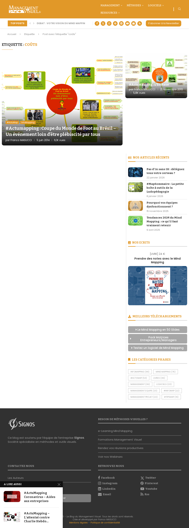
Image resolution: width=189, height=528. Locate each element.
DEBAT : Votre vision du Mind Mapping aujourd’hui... (71, 23)
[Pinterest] (115, 23)
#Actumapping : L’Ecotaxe (149, 84)
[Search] (179, 9)
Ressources (109, 12)
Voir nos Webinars (110, 457)
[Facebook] (97, 23)
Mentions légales (78, 522)
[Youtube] (127, 23)
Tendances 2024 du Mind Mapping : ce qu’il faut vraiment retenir (164, 221)
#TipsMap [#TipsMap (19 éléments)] (171, 396)
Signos (79, 438)
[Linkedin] (121, 23)
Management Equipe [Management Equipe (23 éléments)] (143, 390)
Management (110, 5)
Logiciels (154, 5)
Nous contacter (18, 486)
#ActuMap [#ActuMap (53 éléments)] (138, 377)
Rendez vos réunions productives (120, 448)
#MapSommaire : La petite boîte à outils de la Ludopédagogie (165, 187)
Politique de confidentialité (105, 522)
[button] (30, 23)
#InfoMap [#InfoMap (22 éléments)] (171, 390)
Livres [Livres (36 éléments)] (159, 377)
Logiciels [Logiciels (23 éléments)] (164, 384)
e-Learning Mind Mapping (115, 431)
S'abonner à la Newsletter (163, 23)
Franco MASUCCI (21, 140)
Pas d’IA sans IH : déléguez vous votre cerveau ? (165, 171)
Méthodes (134, 5)
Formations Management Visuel (120, 439)
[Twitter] (103, 23)
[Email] (133, 23)
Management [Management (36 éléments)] (140, 384)
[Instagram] (109, 23)
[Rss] (139, 23)
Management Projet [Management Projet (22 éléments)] (144, 396)
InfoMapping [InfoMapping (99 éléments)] (139, 371)
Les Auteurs (16, 478)
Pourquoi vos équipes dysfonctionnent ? (162, 204)
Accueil (11, 34)
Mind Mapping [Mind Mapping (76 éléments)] (166, 371)
